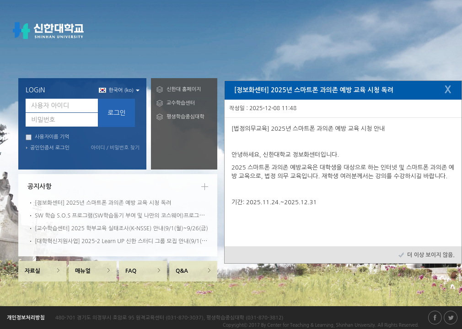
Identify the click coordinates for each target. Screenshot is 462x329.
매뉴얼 (83, 271)
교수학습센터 (181, 103)
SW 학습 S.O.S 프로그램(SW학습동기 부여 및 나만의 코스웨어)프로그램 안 (123, 215)
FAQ (130, 271)
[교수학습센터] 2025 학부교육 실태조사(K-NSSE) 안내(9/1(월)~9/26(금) (121, 228)
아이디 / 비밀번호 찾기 (115, 147)
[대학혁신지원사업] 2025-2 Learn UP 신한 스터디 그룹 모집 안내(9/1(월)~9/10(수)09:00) (142, 241)
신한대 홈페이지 (184, 89)
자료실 (32, 271)
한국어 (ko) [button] (119, 90)
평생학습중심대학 (185, 116)
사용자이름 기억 (47, 137)
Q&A (182, 271)
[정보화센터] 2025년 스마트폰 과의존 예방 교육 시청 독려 (103, 203)
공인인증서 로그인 (50, 147)
